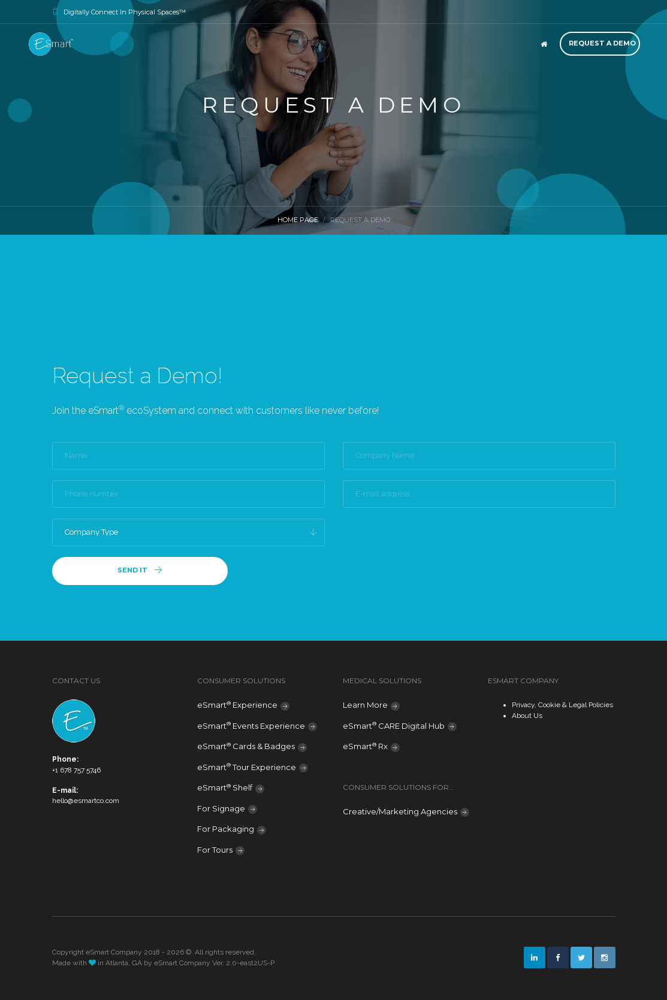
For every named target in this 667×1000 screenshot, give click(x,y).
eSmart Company (182, 963)
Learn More (365, 705)
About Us (527, 715)
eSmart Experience (237, 705)
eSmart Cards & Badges (246, 746)
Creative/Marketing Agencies (400, 811)
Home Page (297, 220)
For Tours (215, 849)
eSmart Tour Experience (246, 767)
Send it (139, 570)
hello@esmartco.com (85, 800)
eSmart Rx (365, 746)
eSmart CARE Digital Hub (394, 725)
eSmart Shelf (224, 788)
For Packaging (225, 829)
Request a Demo (602, 43)
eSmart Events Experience (251, 725)
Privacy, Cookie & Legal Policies (562, 705)
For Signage (221, 808)
